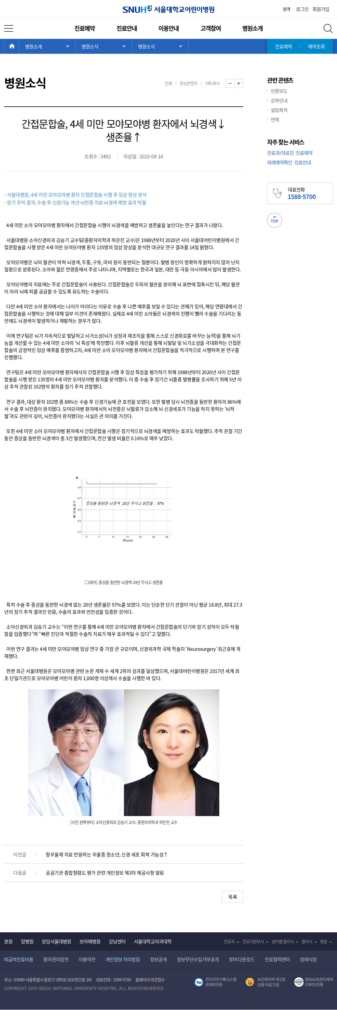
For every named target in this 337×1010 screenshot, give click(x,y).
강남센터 (117, 941)
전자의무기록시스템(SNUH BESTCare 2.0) (215, 982)
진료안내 (127, 28)
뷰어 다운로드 (242, 959)
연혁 (275, 119)
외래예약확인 (279, 162)
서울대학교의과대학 (152, 941)
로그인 (302, 9)
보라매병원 (89, 941)
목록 (232, 896)
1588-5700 (122, 980)
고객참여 (210, 28)
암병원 (27, 941)
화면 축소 (234, 83)
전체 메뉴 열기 (8, 28)
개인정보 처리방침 (122, 959)
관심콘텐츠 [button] (188, 83)
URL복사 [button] (212, 83)
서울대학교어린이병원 (168, 9)
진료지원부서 (253, 941)
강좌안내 (279, 100)
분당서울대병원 (56, 941)
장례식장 (308, 959)
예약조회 (316, 46)
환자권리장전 (55, 959)
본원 (8, 941)
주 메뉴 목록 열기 (47, 46)
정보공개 (158, 959)
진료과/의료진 (280, 152)
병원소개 (252, 28)
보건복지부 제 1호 (265, 982)
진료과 (229, 941)
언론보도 (279, 90)
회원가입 (321, 9)
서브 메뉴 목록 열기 (104, 46)
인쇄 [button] (168, 83)
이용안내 (168, 28)
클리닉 (306, 941)
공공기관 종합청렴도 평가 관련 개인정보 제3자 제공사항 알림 (105, 872)
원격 (286, 9)
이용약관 (87, 959)
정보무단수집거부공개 (198, 959)
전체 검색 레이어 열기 (328, 28)
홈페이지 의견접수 (150, 980)
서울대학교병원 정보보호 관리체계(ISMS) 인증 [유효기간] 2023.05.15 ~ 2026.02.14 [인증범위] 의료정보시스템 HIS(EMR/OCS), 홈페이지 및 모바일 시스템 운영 (313, 982)
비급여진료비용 (18, 959)
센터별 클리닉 (283, 941)
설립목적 (279, 110)
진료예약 (84, 28)
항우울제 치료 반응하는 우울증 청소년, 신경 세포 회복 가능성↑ (107, 854)
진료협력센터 (277, 959)
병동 (323, 941)
